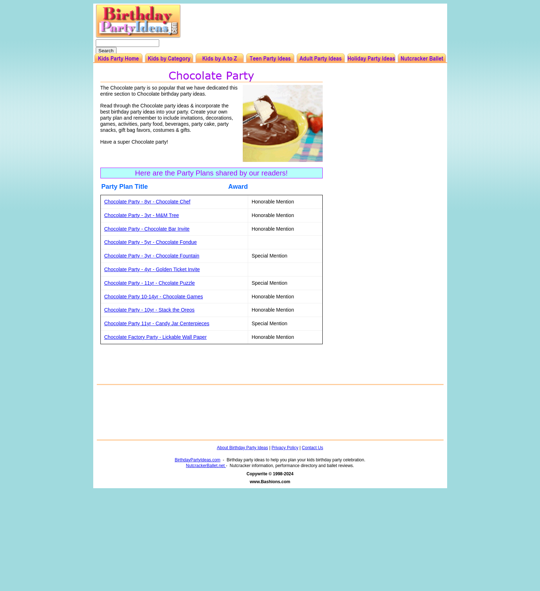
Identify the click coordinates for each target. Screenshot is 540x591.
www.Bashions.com (270, 481)
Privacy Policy (284, 447)
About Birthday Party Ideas (242, 447)
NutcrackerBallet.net (206, 465)
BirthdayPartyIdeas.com (197, 459)
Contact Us (312, 447)
